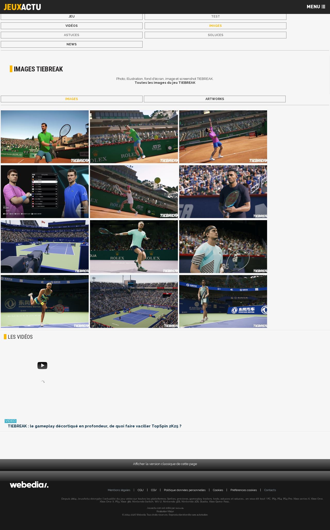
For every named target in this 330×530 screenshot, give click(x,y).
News (72, 44)
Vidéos (71, 26)
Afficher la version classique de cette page (165, 464)
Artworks (214, 99)
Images (215, 26)
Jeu (72, 16)
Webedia (179, 508)
